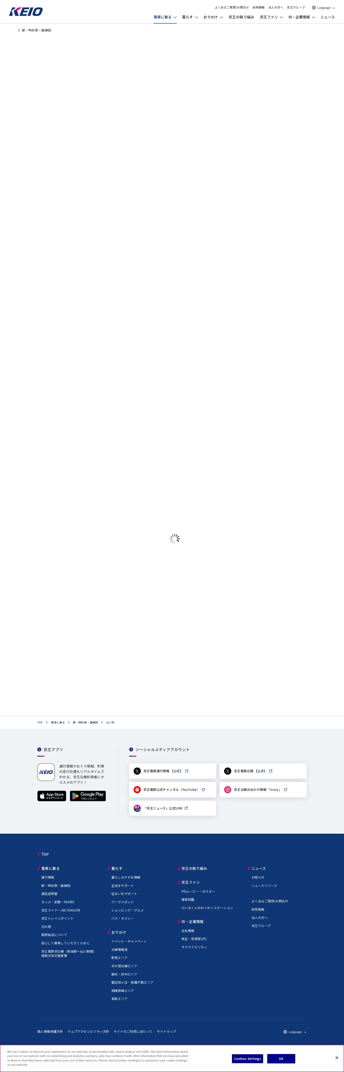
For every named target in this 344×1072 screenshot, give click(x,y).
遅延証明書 (49, 897)
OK (281, 1059)
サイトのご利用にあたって (133, 1035)
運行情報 (47, 881)
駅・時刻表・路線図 (56, 889)
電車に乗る (163, 16)
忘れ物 (46, 930)
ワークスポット (122, 906)
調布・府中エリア (124, 978)
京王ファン (269, 16)
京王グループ (296, 7)
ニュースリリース (264, 889)
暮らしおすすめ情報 (126, 881)
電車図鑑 (187, 903)
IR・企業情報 (299, 16)
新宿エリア (119, 961)
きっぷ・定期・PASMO (58, 906)
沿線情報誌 (119, 953)
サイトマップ (166, 1035)
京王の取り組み (241, 16)
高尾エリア (119, 1002)
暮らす (187, 16)
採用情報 (259, 7)
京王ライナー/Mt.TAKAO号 (60, 914)
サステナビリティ (194, 951)
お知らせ (258, 881)
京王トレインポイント (57, 922)
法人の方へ (275, 7)
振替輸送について (54, 938)
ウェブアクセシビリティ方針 (88, 1035)
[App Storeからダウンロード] (51, 804)
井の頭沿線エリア (124, 970)
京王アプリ (53, 753)
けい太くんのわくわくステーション (207, 912)
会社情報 (187, 934)
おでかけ (210, 16)
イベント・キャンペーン (129, 945)
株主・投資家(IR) (194, 942)
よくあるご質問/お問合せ (232, 7)
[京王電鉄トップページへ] (26, 14)
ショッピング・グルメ (127, 914)
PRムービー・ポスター (198, 895)
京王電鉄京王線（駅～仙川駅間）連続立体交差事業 (68, 957)
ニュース (327, 16)
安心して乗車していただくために (65, 947)
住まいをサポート (124, 897)
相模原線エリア (122, 994)
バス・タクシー (122, 922)
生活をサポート (122, 889)
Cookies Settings (247, 1059)
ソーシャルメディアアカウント (162, 753)
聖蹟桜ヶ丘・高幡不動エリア (132, 986)
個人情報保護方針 (50, 1035)
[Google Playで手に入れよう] (88, 804)
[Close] (337, 1058)
